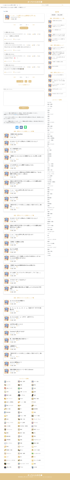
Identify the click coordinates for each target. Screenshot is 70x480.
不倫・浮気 (7, 467)
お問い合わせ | (26, 476)
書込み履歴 (60, 14)
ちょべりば (16, 39)
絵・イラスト (8, 443)
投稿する (24, 107)
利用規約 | (31, 476)
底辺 (34, 412)
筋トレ (20, 450)
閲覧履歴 (54, 14)
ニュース (7, 385)
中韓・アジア (8, 388)
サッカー (21, 447)
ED (19, 457)
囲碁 (6, 433)
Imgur (15, 114)
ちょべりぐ (8, 39)
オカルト (7, 464)
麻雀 (20, 429)
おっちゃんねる (35, 2)
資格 (20, 440)
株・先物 (7, 409)
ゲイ (34, 457)
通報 (34, 34)
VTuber (34, 426)
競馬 (20, 460)
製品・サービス (8, 405)
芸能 (20, 385)
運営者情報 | (20, 476)
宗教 (20, 443)
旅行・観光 (21, 433)
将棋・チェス (36, 429)
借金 (20, 412)
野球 (6, 447)
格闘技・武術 (8, 450)
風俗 (34, 464)
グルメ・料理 (22, 416)
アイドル (35, 423)
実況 (34, 385)
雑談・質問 (13, 19)
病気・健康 (21, 453)
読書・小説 (21, 419)
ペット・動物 (22, 402)
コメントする (24, 27)
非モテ (20, 399)
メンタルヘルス (36, 453)
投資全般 (7, 412)
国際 (20, 388)
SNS (6, 392)
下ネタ (20, 467)
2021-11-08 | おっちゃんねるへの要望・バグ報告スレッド (13, 7)
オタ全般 (7, 426)
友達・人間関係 (8, 402)
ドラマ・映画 (36, 416)
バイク (34, 405)
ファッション (8, 429)
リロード (19, 81)
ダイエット (7, 453)
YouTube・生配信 (23, 426)
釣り (34, 433)
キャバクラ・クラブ (23, 464)
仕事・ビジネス (22, 392)
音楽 (6, 419)
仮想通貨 (35, 409)
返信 (38, 34)
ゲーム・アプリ (8, 423)
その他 (34, 467)
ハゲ (6, 457)
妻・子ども (21, 395)
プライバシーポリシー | (38, 476)
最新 (34, 24)
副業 (34, 392)
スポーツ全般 (36, 450)
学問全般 (7, 440)
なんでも (7, 382)
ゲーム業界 (21, 423)
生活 (34, 402)
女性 (34, 388)
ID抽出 (29, 34)
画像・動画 (35, 443)
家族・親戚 (35, 399)
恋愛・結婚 (7, 395)
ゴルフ (34, 447)
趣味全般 (7, 436)
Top (4, 11)
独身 (34, 395)
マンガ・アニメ (36, 419)
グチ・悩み (35, 382)
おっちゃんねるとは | (47, 476)
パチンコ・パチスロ (9, 460)
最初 (15, 24)
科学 (20, 436)
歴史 (34, 436)
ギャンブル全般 (36, 460)
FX (19, 409)
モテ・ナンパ (8, 399)
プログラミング (36, 440)
